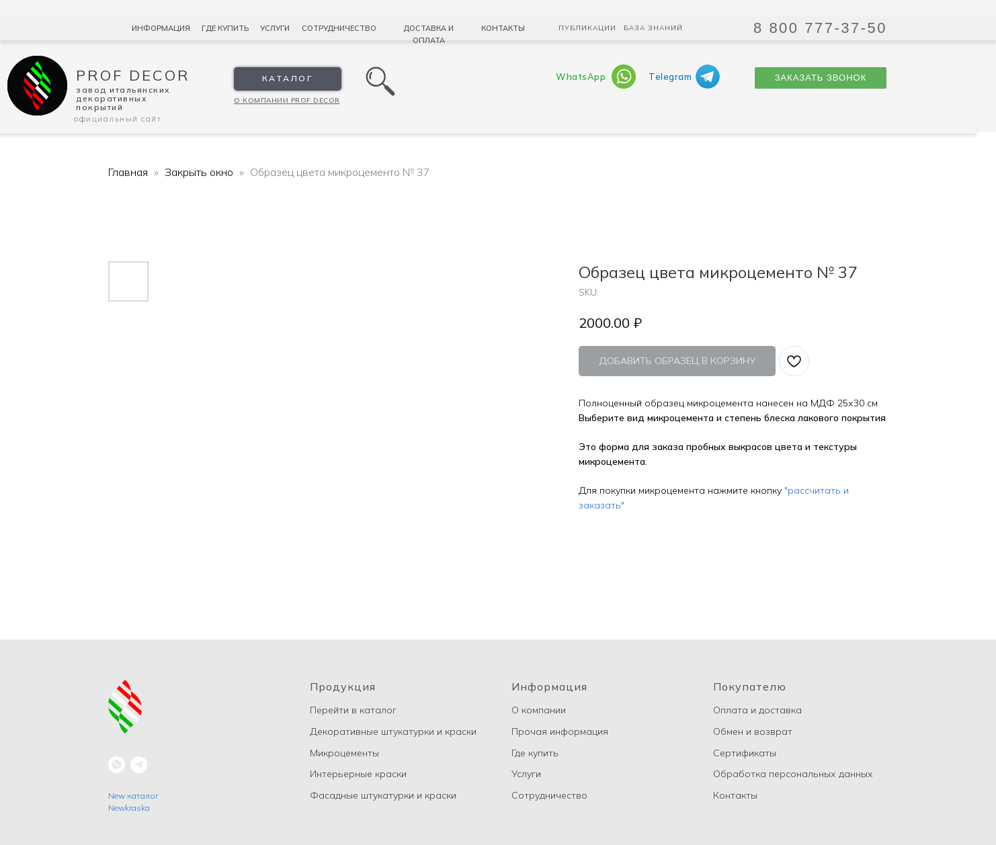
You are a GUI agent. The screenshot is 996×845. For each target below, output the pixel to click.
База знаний (653, 28)
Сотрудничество (339, 28)
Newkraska (129, 808)
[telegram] (138, 764)
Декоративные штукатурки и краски (393, 731)
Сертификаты (744, 753)
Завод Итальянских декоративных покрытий (123, 98)
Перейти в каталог (353, 710)
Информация (161, 28)
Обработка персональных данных (793, 774)
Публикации (587, 28)
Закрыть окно (200, 172)
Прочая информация (559, 731)
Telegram (670, 76)
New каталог (133, 796)
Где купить (225, 28)
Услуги (275, 28)
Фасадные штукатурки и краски (383, 795)
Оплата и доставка (757, 710)
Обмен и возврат (752, 731)
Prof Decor (133, 75)
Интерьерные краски (358, 774)
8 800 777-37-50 (820, 27)
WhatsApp (581, 76)
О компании (538, 710)
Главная (128, 172)
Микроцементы (344, 753)
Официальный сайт (117, 119)
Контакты (503, 28)
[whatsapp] (116, 764)
